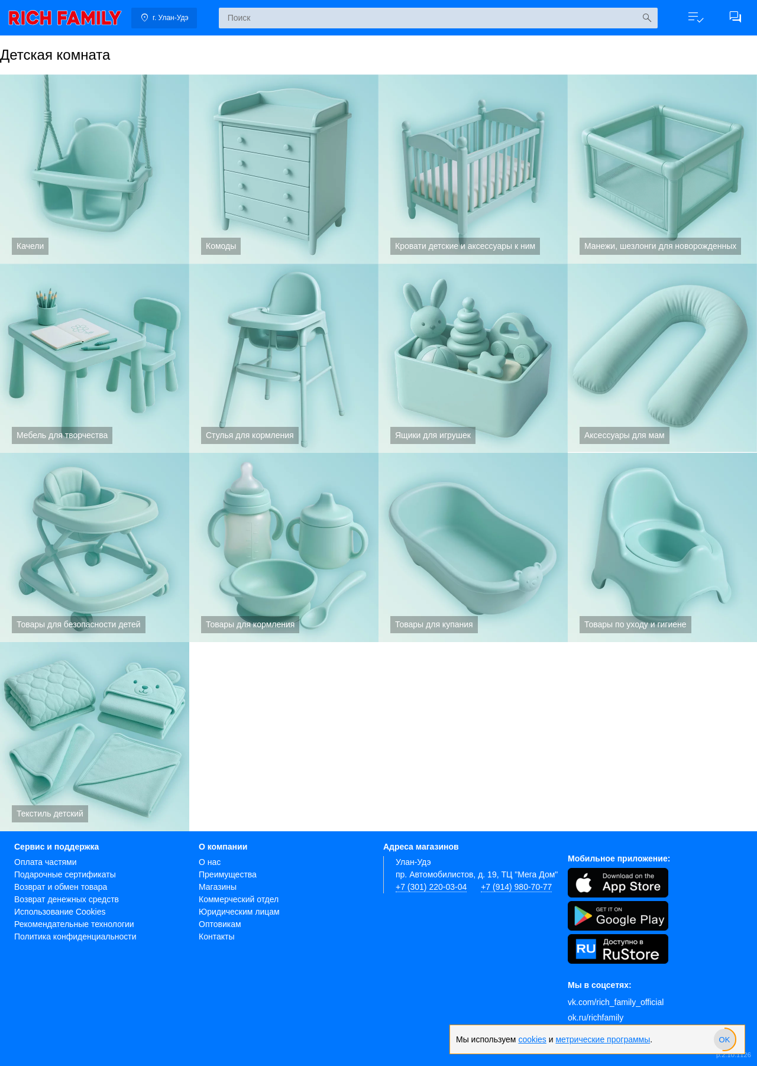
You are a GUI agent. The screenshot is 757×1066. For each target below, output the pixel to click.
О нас (210, 862)
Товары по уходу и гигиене (662, 547)
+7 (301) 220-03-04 (431, 887)
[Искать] (640, 18)
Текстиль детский (94, 736)
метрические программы (602, 1039)
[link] (65, 17)
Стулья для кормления (283, 358)
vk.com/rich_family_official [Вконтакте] (616, 1002)
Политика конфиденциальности (75, 936)
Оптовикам (220, 924)
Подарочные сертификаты (65, 874)
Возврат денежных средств (66, 899)
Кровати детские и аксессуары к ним (473, 169)
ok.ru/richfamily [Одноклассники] (595, 1017)
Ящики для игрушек (473, 358)
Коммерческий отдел (239, 899)
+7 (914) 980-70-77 (516, 887)
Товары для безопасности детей (94, 547)
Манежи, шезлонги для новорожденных (662, 169)
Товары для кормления (283, 547)
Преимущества (228, 874)
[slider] (724, 1039)
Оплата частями (45, 862)
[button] (691, 17)
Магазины (218, 887)
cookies (532, 1039)
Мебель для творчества (94, 358)
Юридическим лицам (239, 911)
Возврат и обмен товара (60, 887)
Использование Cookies (60, 911)
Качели (94, 169)
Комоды (283, 169)
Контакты (216, 936)
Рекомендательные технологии (74, 924)
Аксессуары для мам (662, 358)
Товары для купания (473, 547)
